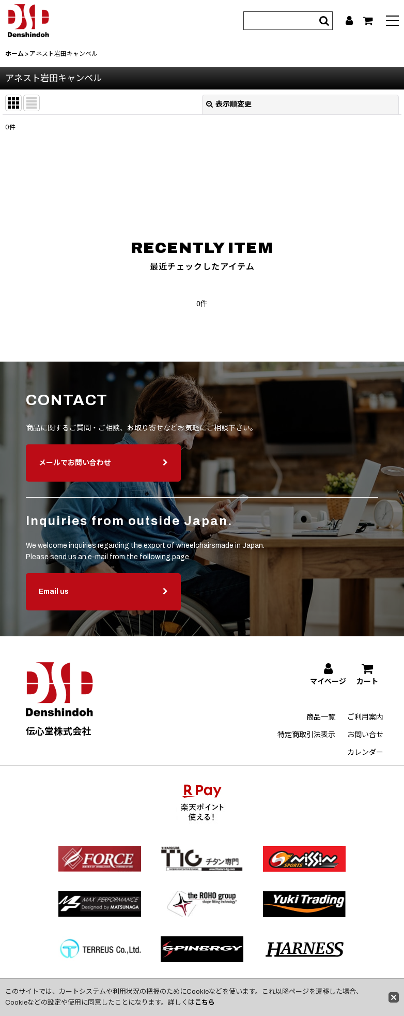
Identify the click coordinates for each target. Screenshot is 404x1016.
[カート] (368, 20)
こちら (205, 1002)
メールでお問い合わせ (103, 476)
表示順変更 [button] (229, 104)
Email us (103, 604)
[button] (392, 22)
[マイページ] (349, 20)
